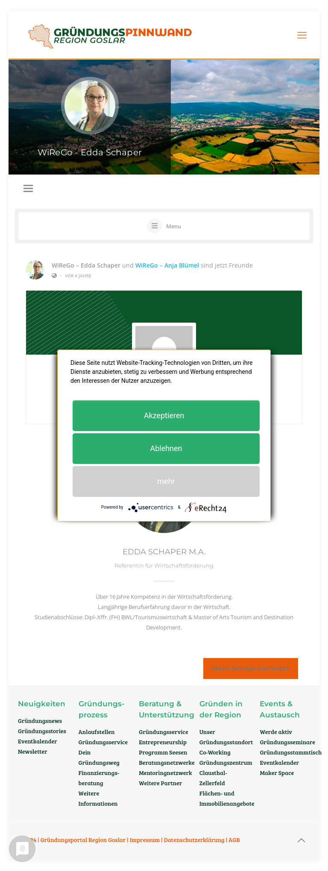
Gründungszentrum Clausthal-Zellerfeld (225, 772)
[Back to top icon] (301, 840)
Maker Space (277, 773)
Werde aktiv (276, 732)
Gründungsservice (103, 742)
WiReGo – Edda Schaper (86, 265)
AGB (234, 840)
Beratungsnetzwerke (167, 762)
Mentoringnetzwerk (165, 773)
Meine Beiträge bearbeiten (251, 668)
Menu (173, 226)
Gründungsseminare (287, 742)
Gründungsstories (42, 731)
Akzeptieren (164, 415)
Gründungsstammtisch (291, 752)
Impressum (145, 840)
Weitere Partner (160, 783)
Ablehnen (166, 448)
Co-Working (215, 752)
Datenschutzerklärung (194, 840)
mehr (166, 481)
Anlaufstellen (97, 732)
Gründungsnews (40, 721)
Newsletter (32, 751)
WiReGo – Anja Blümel (167, 265)
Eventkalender (37, 741)
